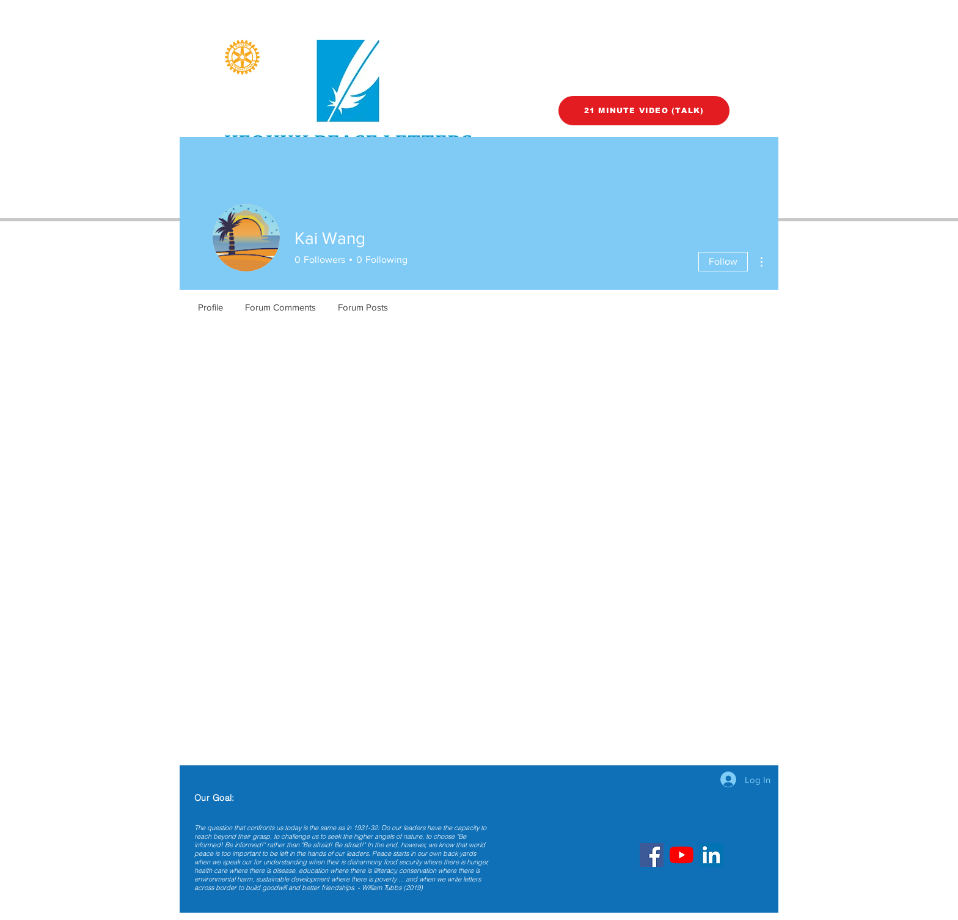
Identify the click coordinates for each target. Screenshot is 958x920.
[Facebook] (652, 855)
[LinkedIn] (711, 855)
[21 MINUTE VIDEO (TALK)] (643, 110)
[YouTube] (681, 855)
